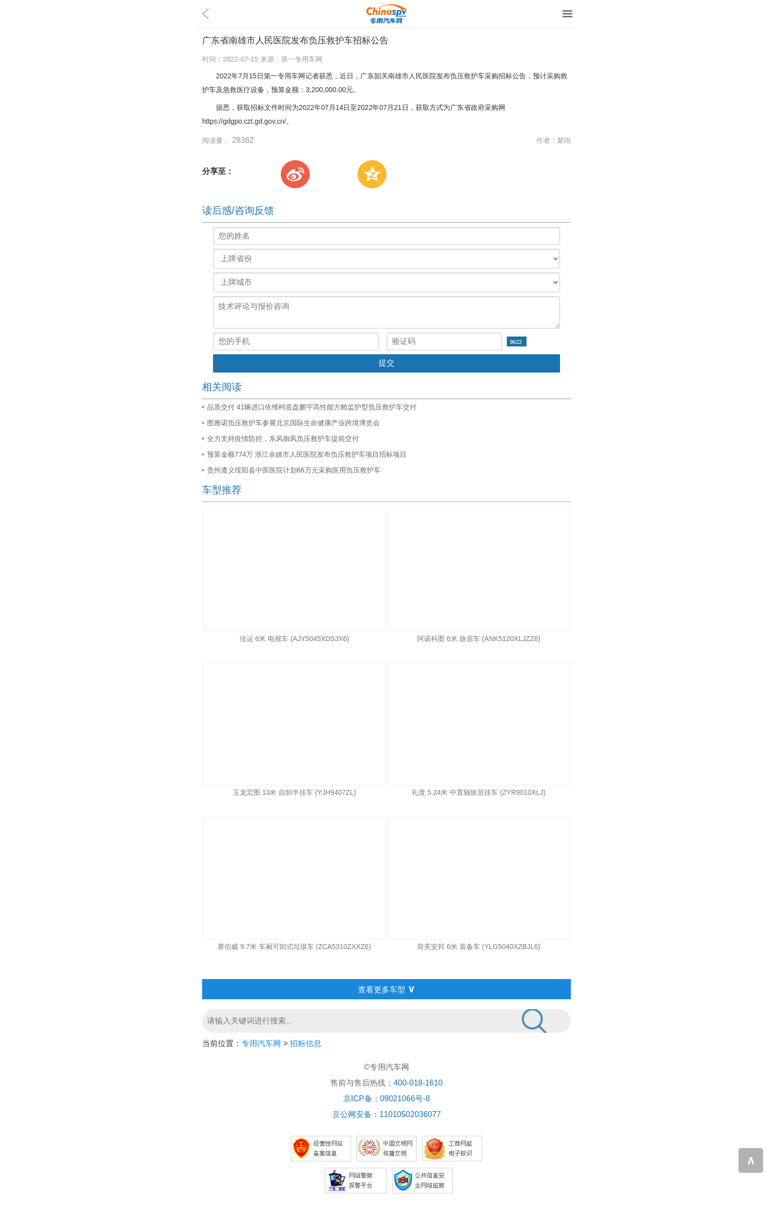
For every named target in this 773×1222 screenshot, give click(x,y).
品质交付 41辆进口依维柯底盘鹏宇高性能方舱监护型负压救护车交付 (312, 407)
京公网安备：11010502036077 (386, 1114)
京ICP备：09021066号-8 (386, 1098)
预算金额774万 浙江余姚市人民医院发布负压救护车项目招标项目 (307, 454)
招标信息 (305, 1043)
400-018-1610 (418, 1083)
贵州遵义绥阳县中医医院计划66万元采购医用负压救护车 (294, 470)
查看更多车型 (386, 989)
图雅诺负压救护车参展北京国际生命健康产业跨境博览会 (293, 423)
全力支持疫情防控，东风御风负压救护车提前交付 (283, 438)
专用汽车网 (261, 1043)
